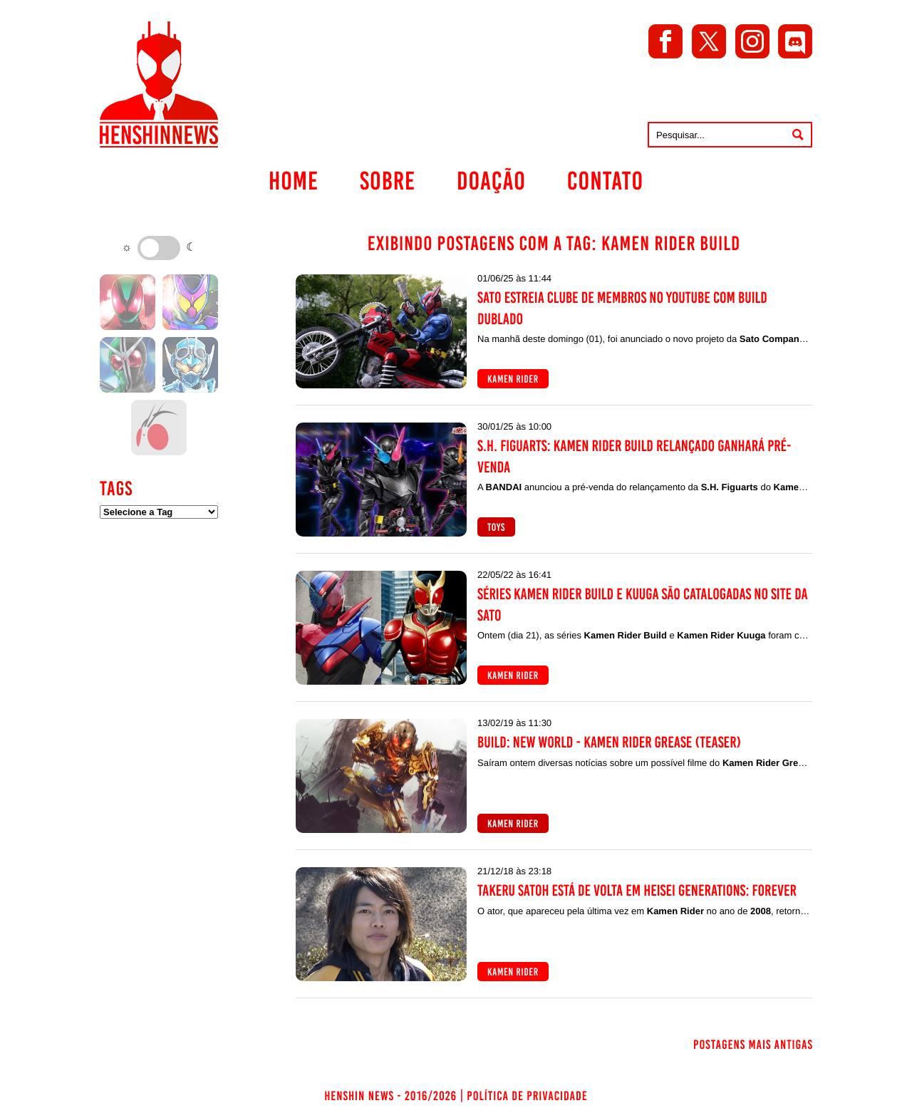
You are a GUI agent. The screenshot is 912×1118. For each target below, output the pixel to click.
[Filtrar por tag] (159, 512)
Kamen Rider (513, 379)
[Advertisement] (159, 755)
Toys (496, 527)
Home (293, 181)
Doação (491, 181)
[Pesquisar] (798, 134)
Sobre (387, 181)
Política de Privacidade (527, 1096)
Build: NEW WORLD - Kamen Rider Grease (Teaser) (609, 742)
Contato (605, 181)
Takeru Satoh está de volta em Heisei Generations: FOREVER (637, 890)
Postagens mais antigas (753, 1044)
